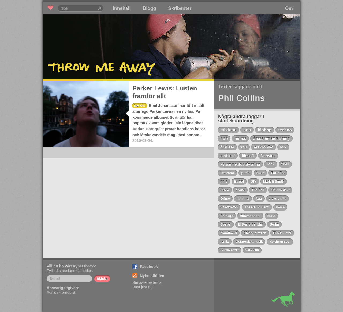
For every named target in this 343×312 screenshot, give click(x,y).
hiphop (265, 130)
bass (260, 173)
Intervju (139, 105)
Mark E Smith (273, 181)
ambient (227, 156)
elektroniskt (280, 190)
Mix (283, 147)
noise (280, 207)
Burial (239, 181)
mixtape (228, 130)
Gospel (225, 224)
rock (271, 164)
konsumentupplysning (240, 164)
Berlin (274, 224)
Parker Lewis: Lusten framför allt (164, 92)
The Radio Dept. (256, 207)
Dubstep (268, 156)
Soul (285, 164)
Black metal (282, 233)
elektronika (277, 199)
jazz (259, 199)
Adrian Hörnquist (148, 129)
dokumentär (229, 250)
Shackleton (229, 207)
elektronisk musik (249, 242)
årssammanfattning (271, 138)
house (240, 138)
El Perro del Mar (250, 224)
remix (224, 242)
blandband (228, 233)
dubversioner (250, 216)
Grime (225, 199)
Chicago (226, 216)
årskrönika (263, 147)
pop (247, 130)
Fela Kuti (252, 250)
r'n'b (224, 181)
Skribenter (179, 8)
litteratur (227, 173)
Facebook (149, 266)
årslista (227, 147)
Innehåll (122, 8)
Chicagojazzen (255, 233)
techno (285, 130)
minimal (243, 199)
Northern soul (279, 242)
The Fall (258, 190)
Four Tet (278, 173)
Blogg (149, 8)
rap (244, 147)
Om (289, 8)
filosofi (248, 156)
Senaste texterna (147, 282)
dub (224, 138)
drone (240, 190)
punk (245, 173)
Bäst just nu (142, 287)
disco (224, 190)
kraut (271, 216)
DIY (253, 181)
